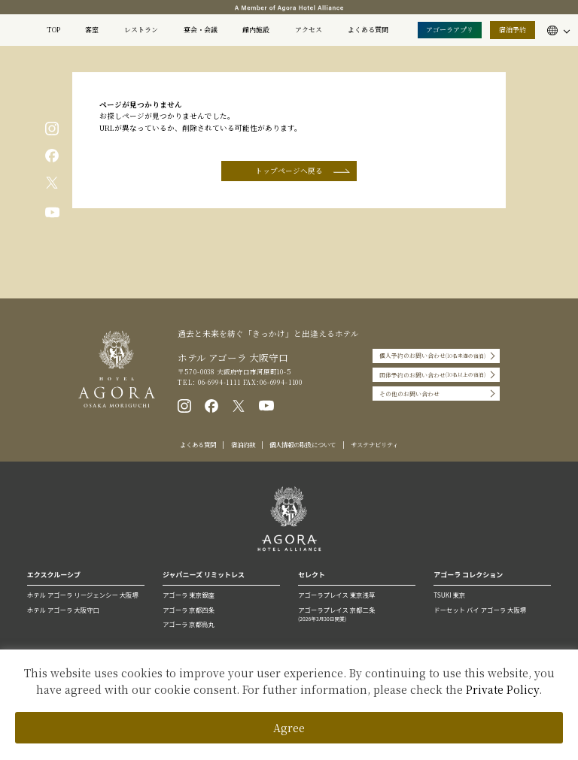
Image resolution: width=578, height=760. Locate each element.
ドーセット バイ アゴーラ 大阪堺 (480, 609)
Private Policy (502, 689)
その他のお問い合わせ (409, 393)
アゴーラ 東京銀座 (188, 594)
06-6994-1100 (281, 381)
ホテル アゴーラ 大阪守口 (63, 609)
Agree (289, 727)
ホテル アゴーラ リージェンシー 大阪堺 (82, 594)
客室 (92, 30)
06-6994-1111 (218, 381)
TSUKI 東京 (449, 594)
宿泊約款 (243, 444)
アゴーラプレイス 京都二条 (356, 614)
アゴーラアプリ (449, 30)
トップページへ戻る (289, 170)
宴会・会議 (201, 30)
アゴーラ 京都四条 (188, 609)
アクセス (308, 30)
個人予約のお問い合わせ (432, 356)
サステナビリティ (374, 444)
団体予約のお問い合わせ (432, 375)
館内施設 (255, 30)
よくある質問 (368, 30)
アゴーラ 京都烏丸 (188, 623)
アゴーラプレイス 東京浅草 (336, 594)
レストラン (141, 30)
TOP (53, 30)
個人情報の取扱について (302, 444)
